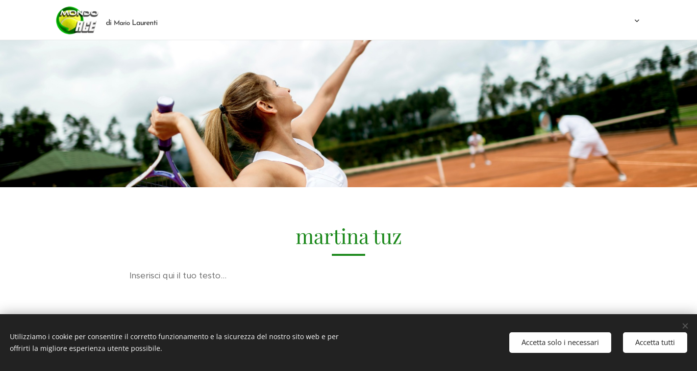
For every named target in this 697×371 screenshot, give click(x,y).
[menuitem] (369, 20)
